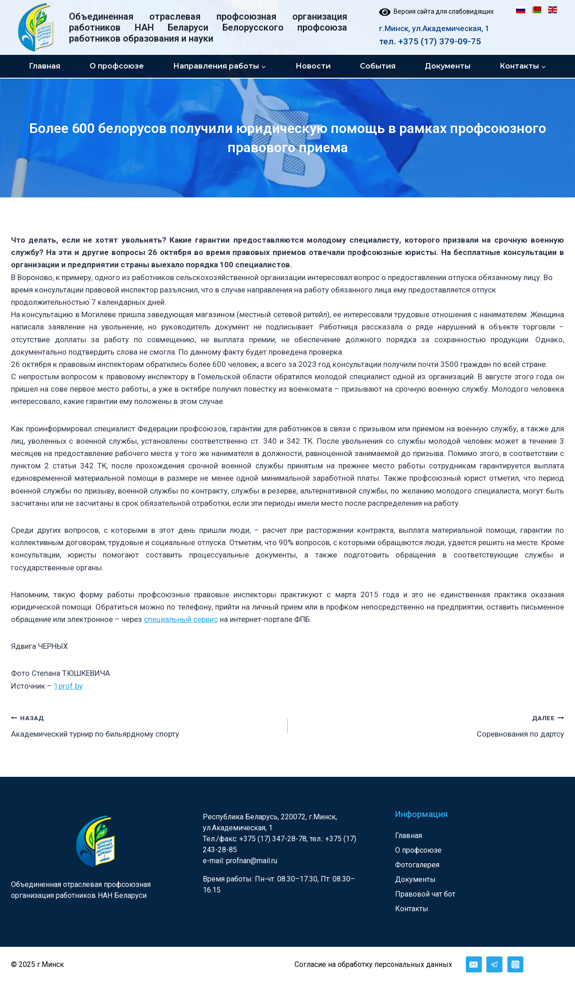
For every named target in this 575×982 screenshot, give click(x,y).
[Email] (474, 964)
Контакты (411, 908)
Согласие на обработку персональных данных (373, 964)
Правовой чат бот (425, 894)
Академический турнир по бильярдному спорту (145, 724)
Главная (44, 66)
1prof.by (68, 685)
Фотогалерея (417, 864)
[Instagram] (515, 964)
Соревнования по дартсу (429, 724)
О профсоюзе (117, 66)
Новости (313, 66)
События (378, 66)
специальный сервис (181, 619)
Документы (447, 66)
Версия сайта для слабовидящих (436, 11)
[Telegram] (494, 964)
